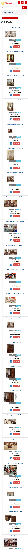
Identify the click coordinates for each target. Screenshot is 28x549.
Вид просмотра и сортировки (10, 17)
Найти (24, 7)
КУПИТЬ (16, 46)
